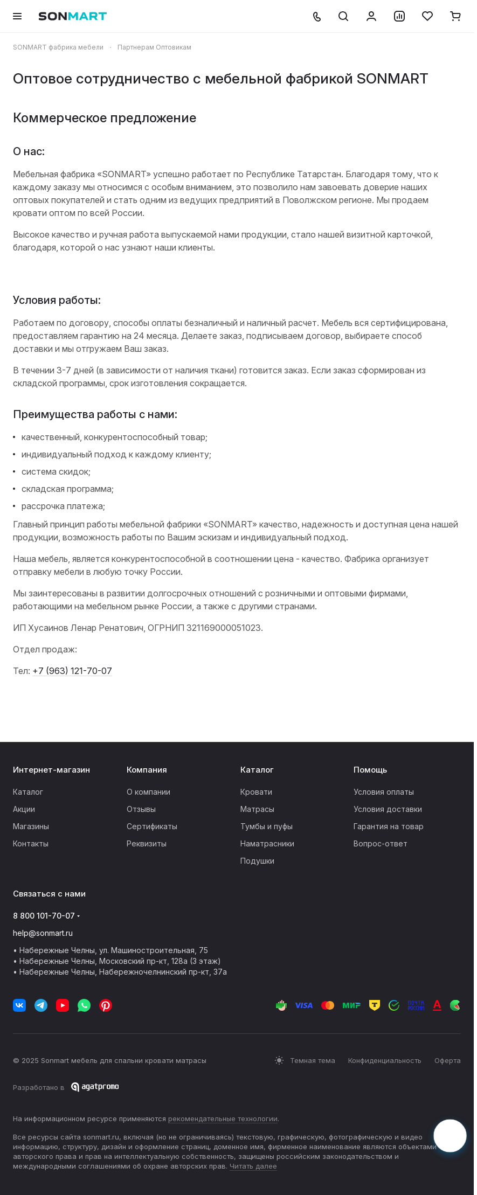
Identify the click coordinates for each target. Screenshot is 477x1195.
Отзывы (141, 809)
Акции (24, 809)
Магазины (31, 826)
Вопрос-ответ (380, 843)
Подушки (257, 860)
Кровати (256, 791)
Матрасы (257, 809)
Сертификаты (152, 826)
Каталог (28, 791)
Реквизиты (147, 843)
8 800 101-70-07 (44, 915)
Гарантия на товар (389, 826)
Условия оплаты (384, 791)
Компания (147, 770)
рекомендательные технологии (223, 1118)
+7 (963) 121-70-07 (72, 670)
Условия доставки (388, 809)
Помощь (370, 770)
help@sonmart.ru (43, 932)
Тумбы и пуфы (266, 826)
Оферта (447, 1060)
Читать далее (253, 1166)
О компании (148, 791)
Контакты (31, 843)
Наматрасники (267, 843)
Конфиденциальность (384, 1060)
